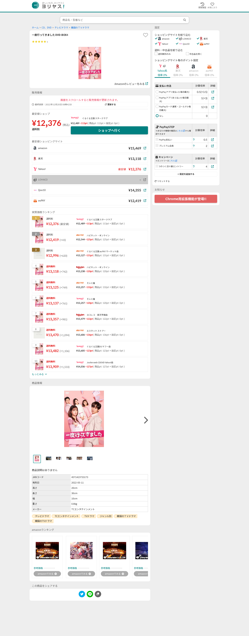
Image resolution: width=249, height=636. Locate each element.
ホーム (35, 27)
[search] (185, 20)
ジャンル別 (105, 516)
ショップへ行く (109, 130)
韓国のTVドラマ (43, 520)
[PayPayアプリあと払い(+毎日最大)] (212, 98)
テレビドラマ (61, 27)
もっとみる (39, 374)
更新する (110, 104)
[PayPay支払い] (212, 139)
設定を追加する (185, 174)
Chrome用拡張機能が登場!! (186, 199)
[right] (145, 420)
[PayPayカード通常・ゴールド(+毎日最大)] (212, 107)
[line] (90, 595)
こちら (181, 131)
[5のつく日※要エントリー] (212, 166)
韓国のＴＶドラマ (80, 27)
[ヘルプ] (194, 139)
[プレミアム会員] (212, 146)
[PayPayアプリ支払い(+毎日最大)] (212, 92)
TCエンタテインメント (67, 516)
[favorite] (145, 35)
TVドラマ (89, 516)
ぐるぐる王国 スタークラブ (95, 118)
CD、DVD (46, 27)
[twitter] (82, 595)
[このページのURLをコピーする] (98, 594)
